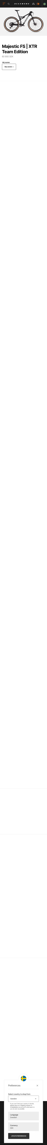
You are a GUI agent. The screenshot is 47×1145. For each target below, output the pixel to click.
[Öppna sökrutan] (9, 4)
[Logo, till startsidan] (21, 4)
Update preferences (18, 1136)
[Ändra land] (44, 4)
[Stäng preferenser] (37, 1085)
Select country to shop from (19, 1094)
